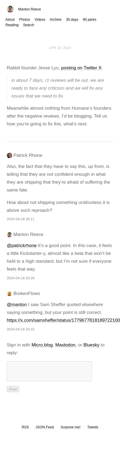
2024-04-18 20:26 (21, 278)
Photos (24, 19)
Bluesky (92, 345)
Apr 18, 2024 (60, 48)
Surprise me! (71, 430)
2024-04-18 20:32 (21, 329)
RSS (25, 430)
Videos (40, 19)
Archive (55, 19)
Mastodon (65, 345)
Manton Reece (29, 9)
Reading (11, 25)
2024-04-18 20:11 (21, 219)
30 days (72, 19)
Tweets (92, 430)
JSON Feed (45, 430)
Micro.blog (42, 345)
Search (28, 25)
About (10, 19)
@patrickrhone (22, 245)
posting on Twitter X (81, 67)
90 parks (89, 19)
